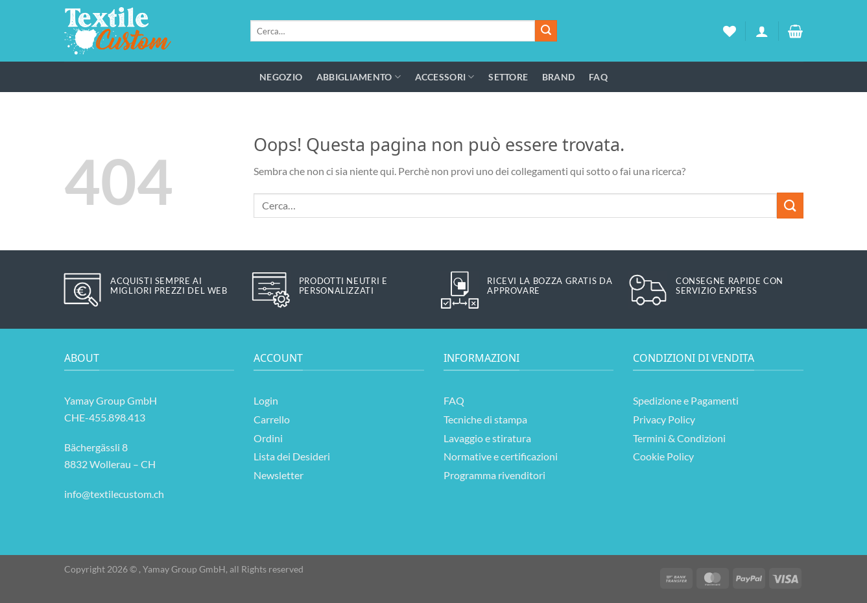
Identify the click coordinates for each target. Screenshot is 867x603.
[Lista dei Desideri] (729, 31)
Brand (558, 76)
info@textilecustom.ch (114, 494)
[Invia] (546, 31)
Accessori (445, 77)
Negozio (280, 76)
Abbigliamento (358, 77)
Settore (508, 76)
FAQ (598, 76)
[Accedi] (761, 31)
